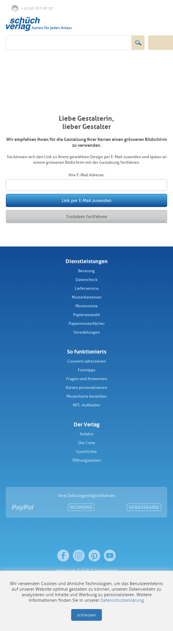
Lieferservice (87, 288)
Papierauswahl (86, 314)
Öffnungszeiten (86, 460)
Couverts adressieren (86, 361)
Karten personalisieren (86, 387)
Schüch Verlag (39, 24)
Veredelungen (86, 332)
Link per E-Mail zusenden (87, 200)
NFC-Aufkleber (86, 405)
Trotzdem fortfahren (86, 216)
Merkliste (136, 8)
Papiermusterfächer (86, 323)
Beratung (86, 270)
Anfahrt (86, 434)
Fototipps (86, 370)
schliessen (86, 615)
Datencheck (86, 279)
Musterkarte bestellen (86, 396)
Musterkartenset (87, 297)
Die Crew (86, 442)
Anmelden (148, 8)
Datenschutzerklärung (122, 600)
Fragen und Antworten (86, 378)
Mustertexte (87, 306)
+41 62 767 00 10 (32, 7)
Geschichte (86, 451)
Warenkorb (160, 8)
